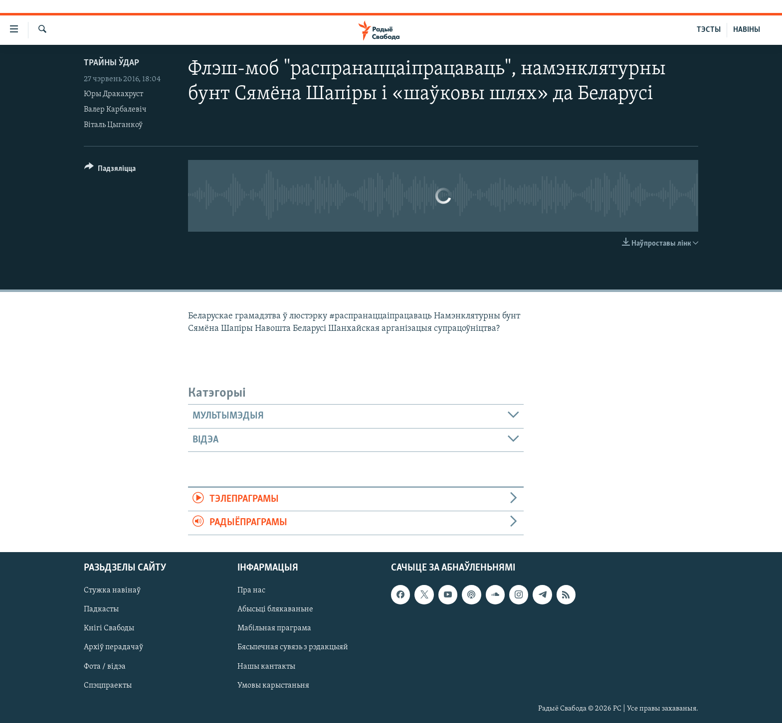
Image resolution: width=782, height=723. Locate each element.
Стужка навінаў (112, 590)
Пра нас (251, 590)
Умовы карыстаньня (273, 685)
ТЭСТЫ (709, 30)
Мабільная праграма (274, 628)
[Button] (110, 170)
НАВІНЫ (746, 30)
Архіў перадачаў (113, 647)
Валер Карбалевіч (115, 110)
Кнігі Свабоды (109, 628)
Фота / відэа (105, 666)
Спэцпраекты (108, 685)
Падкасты (101, 609)
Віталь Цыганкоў (113, 125)
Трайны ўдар (111, 63)
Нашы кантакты (266, 666)
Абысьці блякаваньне (275, 609)
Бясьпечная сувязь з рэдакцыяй (292, 647)
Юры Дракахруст (113, 94)
